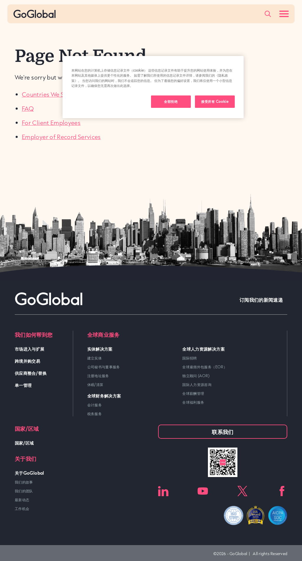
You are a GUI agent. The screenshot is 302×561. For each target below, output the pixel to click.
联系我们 (222, 431)
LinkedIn (163, 491)
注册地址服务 (98, 375)
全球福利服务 (193, 402)
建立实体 (94, 358)
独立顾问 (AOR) (195, 375)
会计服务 (94, 404)
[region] (153, 87)
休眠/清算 (95, 384)
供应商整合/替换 (31, 373)
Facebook (282, 491)
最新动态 (22, 499)
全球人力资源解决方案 (203, 349)
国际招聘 (189, 358)
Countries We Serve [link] (49, 94)
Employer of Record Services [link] (61, 137)
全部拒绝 (171, 101)
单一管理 (23, 385)
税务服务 (94, 413)
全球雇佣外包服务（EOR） (204, 366)
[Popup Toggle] (267, 14)
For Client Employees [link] (51, 122)
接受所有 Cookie (215, 101)
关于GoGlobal (29, 473)
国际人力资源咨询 (196, 384)
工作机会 (22, 508)
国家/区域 (24, 443)
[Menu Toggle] (284, 14)
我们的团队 (24, 491)
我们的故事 (24, 482)
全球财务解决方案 (104, 395)
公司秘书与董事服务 (103, 366)
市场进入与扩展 (30, 349)
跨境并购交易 (27, 361)
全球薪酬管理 (193, 393)
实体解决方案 (100, 349)
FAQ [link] (28, 108)
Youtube (203, 491)
